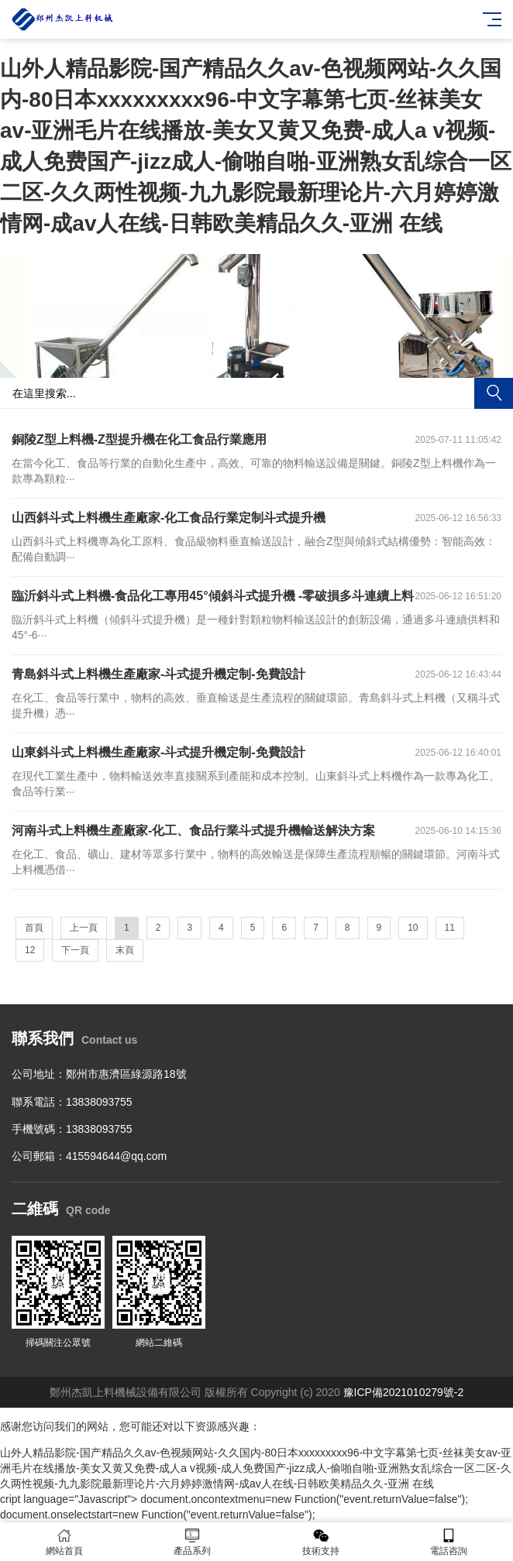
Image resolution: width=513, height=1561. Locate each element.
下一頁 (75, 950)
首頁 (34, 927)
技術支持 (320, 1542)
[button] (244, 363)
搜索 (493, 393)
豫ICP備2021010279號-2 (403, 1392)
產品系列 (193, 1542)
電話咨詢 (449, 1542)
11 (450, 927)
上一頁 (84, 927)
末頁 (124, 950)
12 (30, 950)
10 (413, 927)
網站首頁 (64, 1542)
